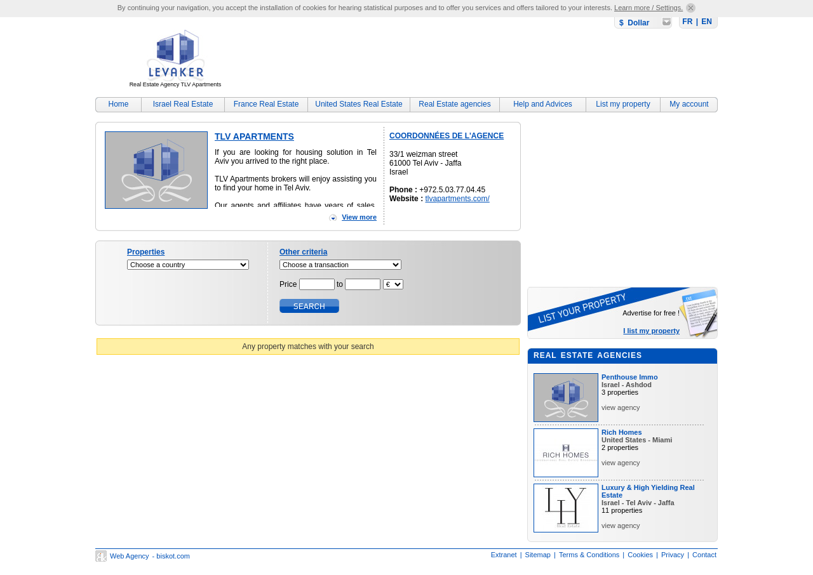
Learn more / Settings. (648, 7)
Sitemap (538, 554)
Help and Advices (542, 104)
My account (688, 104)
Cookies (640, 554)
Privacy (672, 554)
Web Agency (129, 556)
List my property (623, 104)
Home (118, 104)
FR (687, 21)
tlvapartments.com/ (457, 198)
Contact (704, 554)
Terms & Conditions (589, 554)
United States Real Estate (358, 104)
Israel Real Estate (183, 104)
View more (359, 217)
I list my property (651, 330)
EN (706, 21)
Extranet (504, 554)
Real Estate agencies (454, 104)
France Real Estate (266, 104)
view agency (620, 407)
